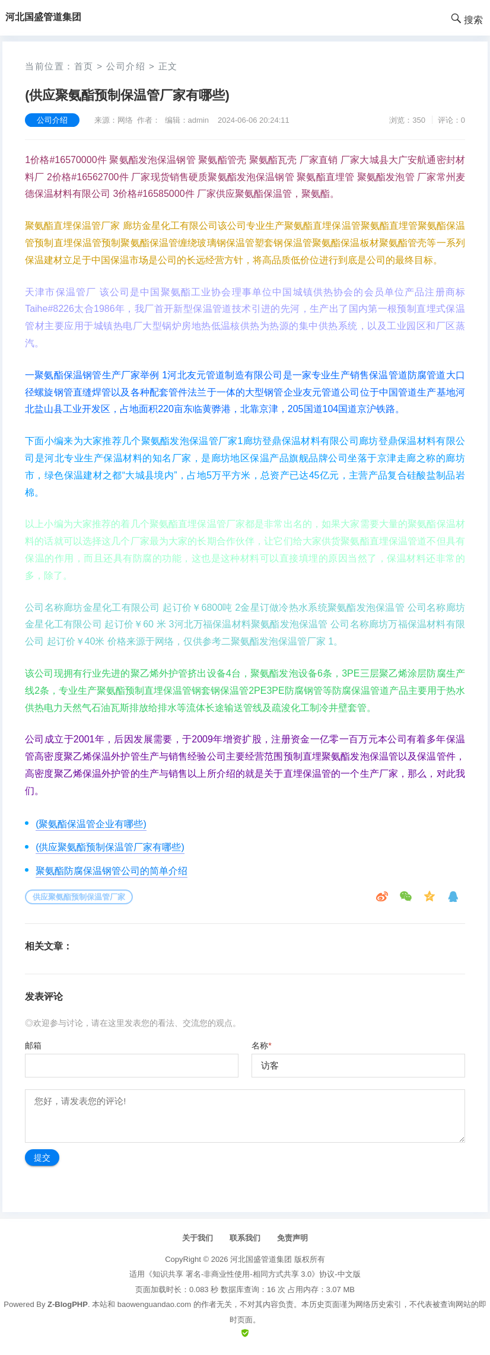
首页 (84, 66)
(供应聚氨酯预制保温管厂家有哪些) (110, 847)
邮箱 (33, 1045)
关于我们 (197, 1237)
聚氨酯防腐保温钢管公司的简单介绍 (111, 871)
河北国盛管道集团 (261, 1259)
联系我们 (245, 1237)
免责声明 (292, 1237)
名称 (261, 1045)
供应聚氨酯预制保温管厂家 (79, 896)
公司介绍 (125, 66)
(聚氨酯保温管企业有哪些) (91, 824)
